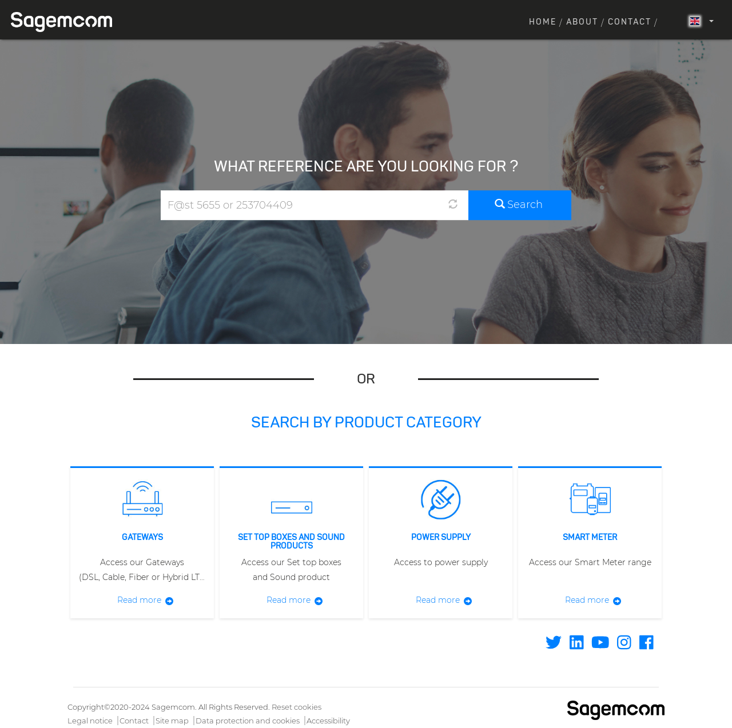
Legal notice (90, 720)
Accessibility (328, 720)
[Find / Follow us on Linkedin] (577, 645)
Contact (629, 22)
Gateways (142, 538)
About (582, 22)
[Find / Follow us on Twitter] (554, 645)
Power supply (441, 538)
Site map (172, 720)
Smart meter (590, 538)
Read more (139, 600)
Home (542, 22)
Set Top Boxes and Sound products (291, 542)
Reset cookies (296, 706)
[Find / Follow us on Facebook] (646, 645)
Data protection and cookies (248, 720)
